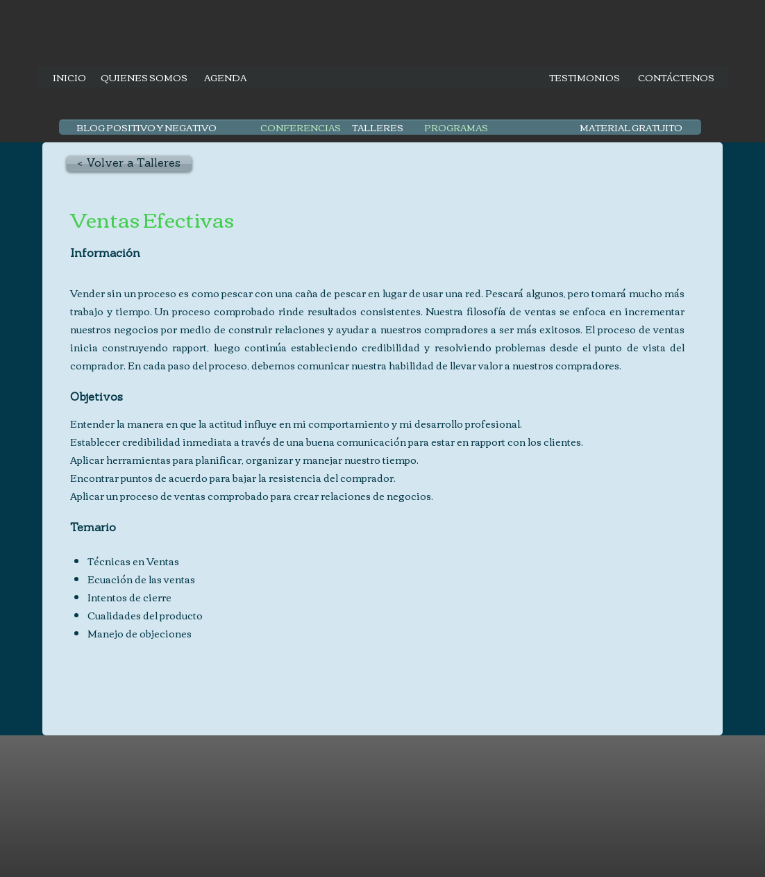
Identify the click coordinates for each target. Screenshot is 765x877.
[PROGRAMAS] (456, 127)
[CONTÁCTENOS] (676, 77)
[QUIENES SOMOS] (144, 77)
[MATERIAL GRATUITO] (631, 127)
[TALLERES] (377, 127)
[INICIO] (69, 77)
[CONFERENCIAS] (300, 127)
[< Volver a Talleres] (129, 164)
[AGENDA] (225, 77)
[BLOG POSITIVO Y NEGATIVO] (146, 127)
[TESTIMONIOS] (584, 77)
